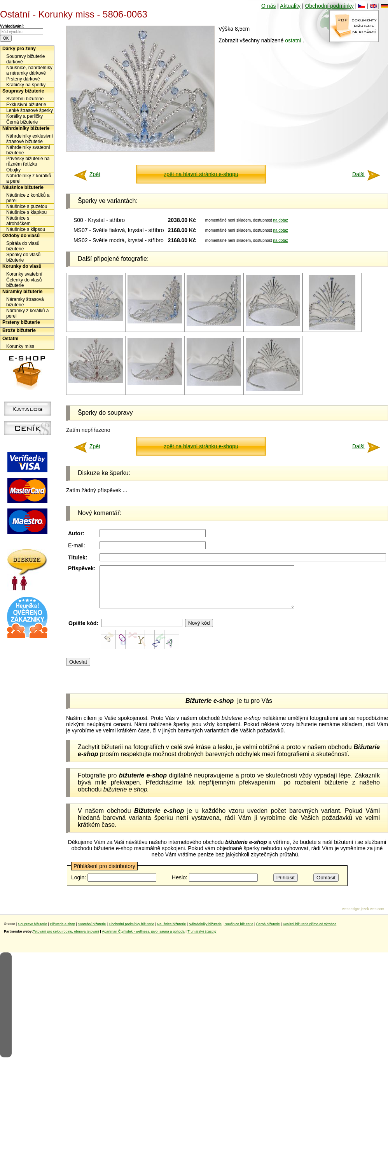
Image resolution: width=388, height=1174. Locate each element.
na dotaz (280, 220)
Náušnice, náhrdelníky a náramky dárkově (29, 70)
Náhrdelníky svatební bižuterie (28, 150)
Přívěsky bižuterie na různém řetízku (27, 161)
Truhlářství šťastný (201, 940)
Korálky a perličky (24, 116)
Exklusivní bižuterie (26, 104)
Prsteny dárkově (23, 79)
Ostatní (10, 338)
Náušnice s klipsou (25, 229)
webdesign (350, 917)
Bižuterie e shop (62, 932)
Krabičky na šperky (25, 84)
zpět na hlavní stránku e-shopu (201, 174)
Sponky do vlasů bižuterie (23, 257)
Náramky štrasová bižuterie (25, 302)
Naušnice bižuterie (171, 932)
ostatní (294, 40)
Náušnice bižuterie (23, 187)
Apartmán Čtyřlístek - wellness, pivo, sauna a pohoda (143, 940)
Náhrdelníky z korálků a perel (28, 178)
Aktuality (290, 6)
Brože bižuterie (19, 330)
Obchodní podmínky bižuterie (131, 932)
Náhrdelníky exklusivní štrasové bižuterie (29, 138)
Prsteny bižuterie (21, 322)
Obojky (13, 170)
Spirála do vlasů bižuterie (22, 246)
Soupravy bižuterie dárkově (25, 59)
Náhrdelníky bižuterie (25, 128)
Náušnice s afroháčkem (18, 220)
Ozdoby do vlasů (21, 235)
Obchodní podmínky (329, 6)
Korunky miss (20, 346)
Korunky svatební (24, 274)
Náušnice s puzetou (26, 206)
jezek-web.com (372, 917)
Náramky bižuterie (22, 291)
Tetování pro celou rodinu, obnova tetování (66, 940)
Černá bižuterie (22, 122)
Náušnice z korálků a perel (27, 197)
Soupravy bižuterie (23, 91)
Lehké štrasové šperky (29, 110)
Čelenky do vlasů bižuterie (24, 282)
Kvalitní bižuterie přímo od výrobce (309, 932)
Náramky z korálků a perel (27, 313)
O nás (268, 6)
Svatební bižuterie (25, 98)
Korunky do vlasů (22, 266)
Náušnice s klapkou (26, 212)
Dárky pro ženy (19, 48)
